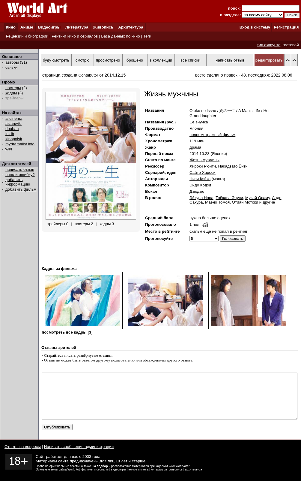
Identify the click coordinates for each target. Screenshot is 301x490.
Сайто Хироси (202, 172)
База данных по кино (120, 36)
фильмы (87, 478)
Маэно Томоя (217, 202)
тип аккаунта (269, 45)
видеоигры (118, 478)
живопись (176, 478)
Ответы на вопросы (22, 455)
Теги (147, 36)
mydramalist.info (19, 144)
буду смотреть (56, 60)
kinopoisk (13, 139)
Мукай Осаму (257, 197)
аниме (132, 478)
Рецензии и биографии (27, 36)
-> (294, 60)
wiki (8, 149)
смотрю (82, 60)
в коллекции (161, 60)
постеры (13, 88)
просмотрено (108, 60)
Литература (76, 27)
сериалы (103, 478)
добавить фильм (21, 189)
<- (288, 60)
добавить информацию (17, 181)
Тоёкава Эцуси (229, 197)
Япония (196, 128)
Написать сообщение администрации (79, 455)
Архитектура (130, 27)
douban (12, 128)
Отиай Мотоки (245, 202)
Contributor (88, 75)
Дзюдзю (196, 191)
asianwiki (13, 123)
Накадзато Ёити (233, 166)
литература (159, 478)
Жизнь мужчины (204, 160)
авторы (12, 62)
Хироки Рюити (202, 166)
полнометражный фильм (212, 134)
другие (269, 202)
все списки (190, 60)
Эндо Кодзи (200, 185)
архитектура (193, 478)
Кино (11, 27)
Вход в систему (255, 27)
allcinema (13, 118)
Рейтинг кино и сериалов (75, 36)
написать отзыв (19, 169)
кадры (11, 93)
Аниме (26, 27)
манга (144, 478)
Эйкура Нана (201, 197)
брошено (135, 60)
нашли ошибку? (20, 174)
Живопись (103, 27)
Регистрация (286, 27)
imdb (9, 134)
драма (195, 147)
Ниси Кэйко (199, 179)
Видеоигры (49, 27)
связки (11, 67)
